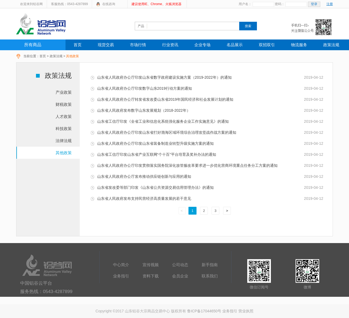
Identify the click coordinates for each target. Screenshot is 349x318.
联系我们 (210, 276)
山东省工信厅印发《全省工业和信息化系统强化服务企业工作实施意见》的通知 (159, 121)
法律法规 (64, 140)
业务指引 (121, 276)
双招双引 (267, 44)
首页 (78, 44)
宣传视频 (151, 264)
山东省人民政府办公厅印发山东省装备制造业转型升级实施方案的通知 (152, 143)
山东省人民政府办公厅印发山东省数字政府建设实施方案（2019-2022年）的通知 (161, 77)
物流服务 (299, 44)
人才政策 (64, 116)
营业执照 (245, 311)
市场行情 (138, 44)
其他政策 (64, 152)
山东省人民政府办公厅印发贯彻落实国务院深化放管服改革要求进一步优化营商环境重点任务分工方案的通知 (184, 165)
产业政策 (64, 92)
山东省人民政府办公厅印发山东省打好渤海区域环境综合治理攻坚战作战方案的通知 (163, 132)
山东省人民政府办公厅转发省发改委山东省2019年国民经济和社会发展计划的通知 (161, 99)
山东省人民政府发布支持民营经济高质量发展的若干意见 (140, 198)
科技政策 (64, 128)
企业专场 (202, 44)
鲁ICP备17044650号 (204, 311)
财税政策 (64, 104)
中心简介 (121, 264)
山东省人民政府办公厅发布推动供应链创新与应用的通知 (140, 176)
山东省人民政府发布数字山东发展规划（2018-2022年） (140, 110)
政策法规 (331, 44)
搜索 (248, 26)
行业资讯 (170, 44)
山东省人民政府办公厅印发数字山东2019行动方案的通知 (141, 88)
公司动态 (180, 264)
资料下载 (151, 276)
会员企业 (180, 276)
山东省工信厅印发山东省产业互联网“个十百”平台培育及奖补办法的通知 (153, 154)
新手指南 (210, 264)
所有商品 (32, 44)
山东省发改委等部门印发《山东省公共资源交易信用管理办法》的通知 (152, 187)
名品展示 (235, 44)
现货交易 (106, 44)
